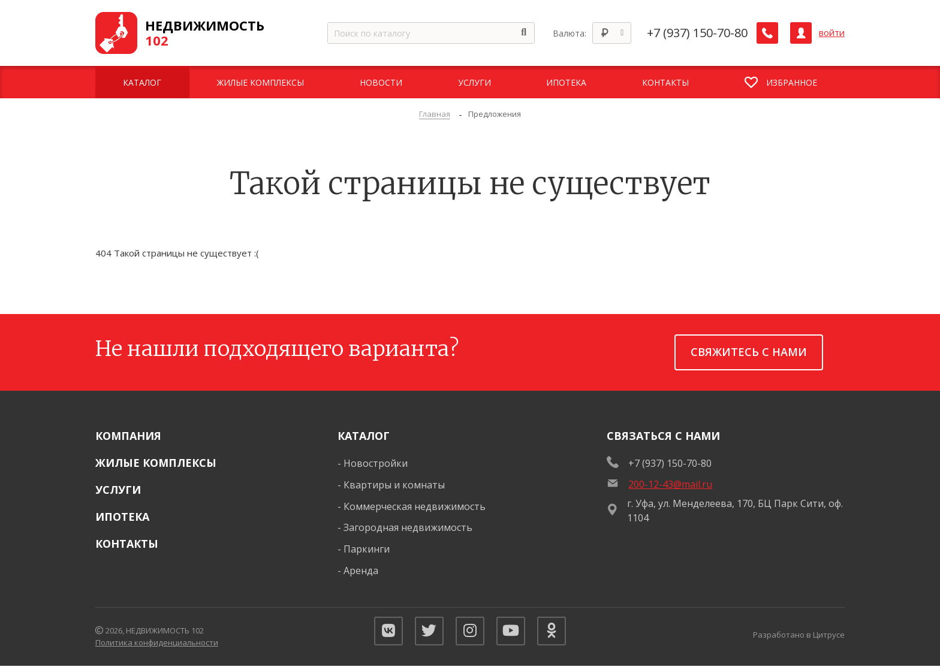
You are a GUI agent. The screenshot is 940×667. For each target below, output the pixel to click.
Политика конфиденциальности (156, 643)
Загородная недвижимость (408, 527)
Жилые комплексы (155, 462)
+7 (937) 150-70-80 (697, 33)
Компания (128, 435)
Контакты (126, 543)
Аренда (361, 570)
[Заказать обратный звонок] (767, 33)
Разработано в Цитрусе (799, 635)
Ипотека (122, 516)
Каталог (364, 435)
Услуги (118, 489)
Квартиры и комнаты (394, 484)
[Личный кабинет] (801, 33)
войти (832, 32)
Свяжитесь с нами (749, 352)
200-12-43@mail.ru (670, 484)
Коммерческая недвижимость (415, 506)
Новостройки (376, 463)
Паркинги (367, 549)
